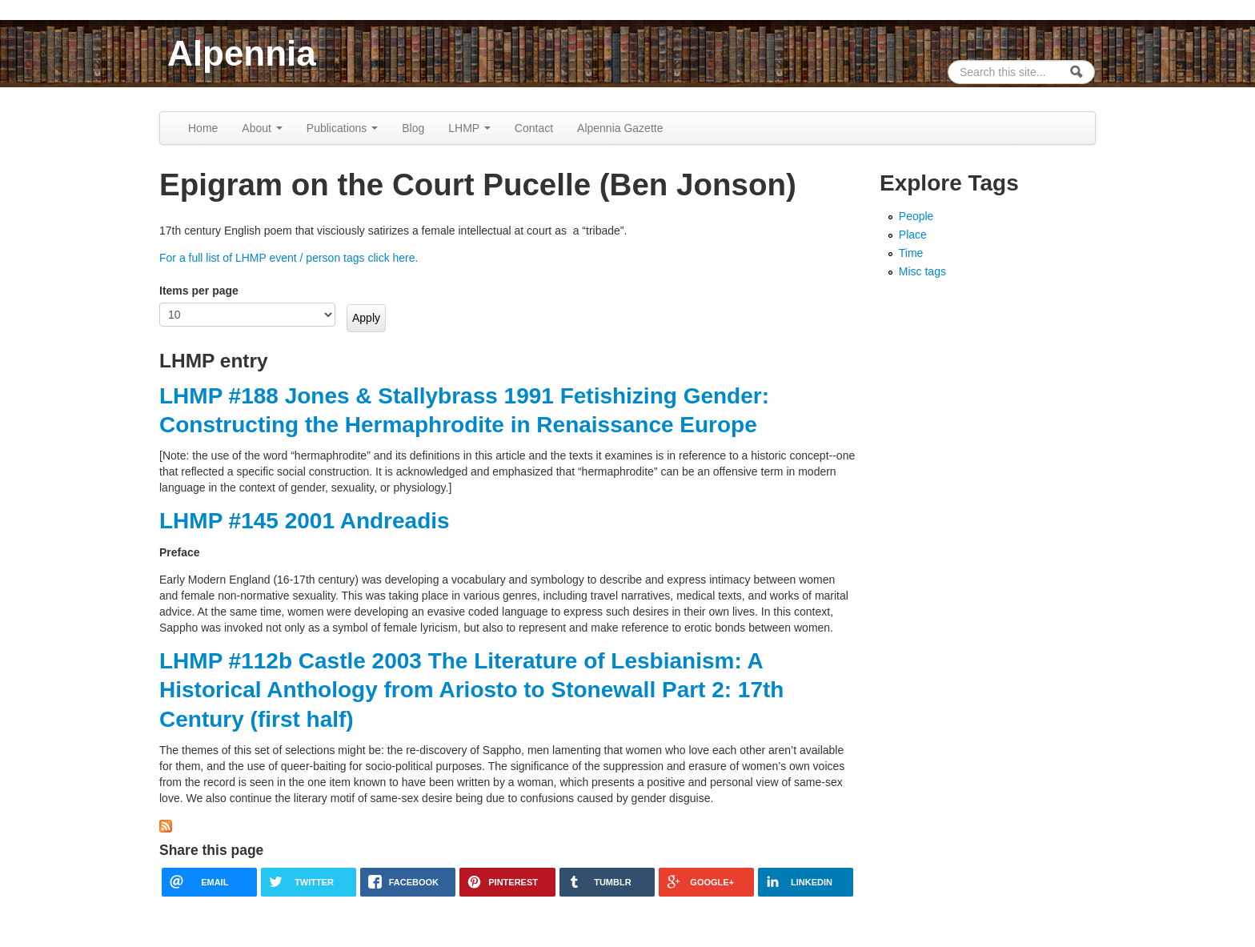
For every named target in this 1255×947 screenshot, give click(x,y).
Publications (342, 128)
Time (911, 253)
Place (913, 234)
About (262, 128)
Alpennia (241, 53)
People (916, 216)
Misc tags (922, 271)
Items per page (199, 290)
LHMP (469, 128)
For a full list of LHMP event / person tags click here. (288, 257)
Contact (534, 128)
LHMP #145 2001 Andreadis (304, 520)
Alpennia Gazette (620, 128)
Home (203, 128)
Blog (413, 128)
